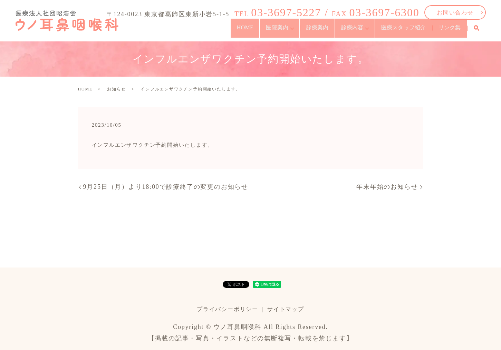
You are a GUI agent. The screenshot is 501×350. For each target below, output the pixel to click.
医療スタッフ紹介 (383, 30)
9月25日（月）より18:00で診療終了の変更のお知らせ (165, 186)
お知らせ (116, 89)
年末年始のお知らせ (387, 186)
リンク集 (443, 30)
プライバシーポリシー (227, 309)
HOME (176, 30)
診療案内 (271, 30)
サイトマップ (285, 309)
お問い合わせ (455, 13)
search (476, 31)
